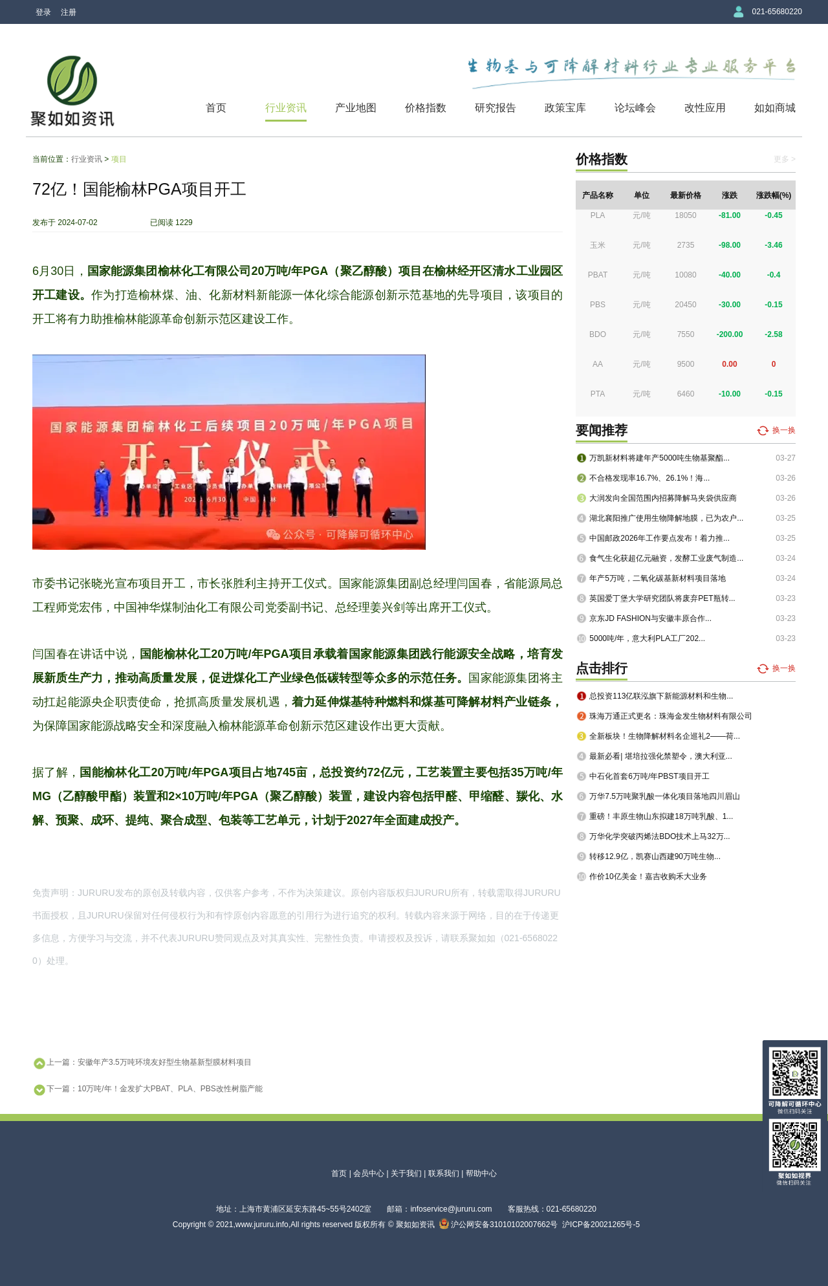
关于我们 (406, 1173)
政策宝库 (565, 107)
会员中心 (368, 1173)
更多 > (785, 159)
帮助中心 (481, 1173)
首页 (216, 107)
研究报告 (495, 107)
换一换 (784, 430)
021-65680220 (777, 11)
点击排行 (601, 668)
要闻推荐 (601, 430)
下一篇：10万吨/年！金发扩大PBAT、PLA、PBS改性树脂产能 (147, 1090)
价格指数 (425, 107)
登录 (43, 12)
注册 (68, 12)
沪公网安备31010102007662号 (498, 1224)
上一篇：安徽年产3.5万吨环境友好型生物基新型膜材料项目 (142, 1063)
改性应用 (705, 107)
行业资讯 (286, 107)
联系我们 (443, 1173)
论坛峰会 (635, 107)
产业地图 (355, 107)
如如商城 (775, 107)
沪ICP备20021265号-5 (601, 1224)
